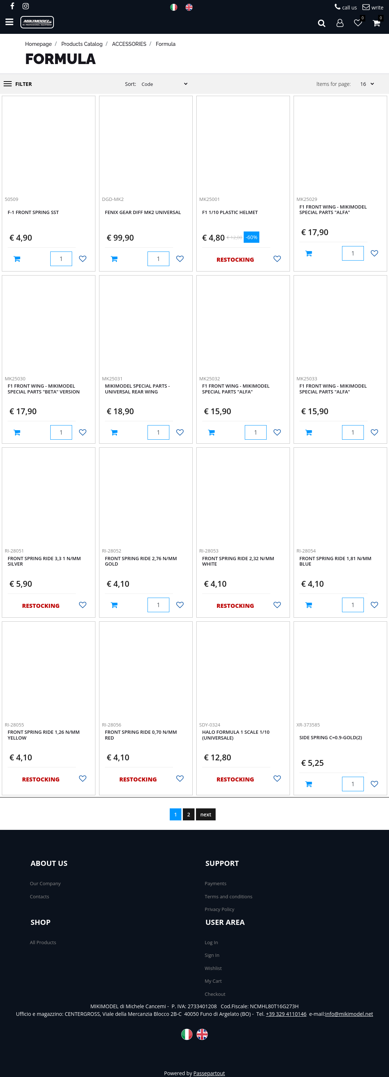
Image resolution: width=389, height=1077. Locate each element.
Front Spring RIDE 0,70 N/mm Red (141, 735)
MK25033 (306, 378)
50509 (11, 199)
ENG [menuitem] (191, 7)
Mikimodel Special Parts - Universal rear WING (137, 389)
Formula (166, 44)
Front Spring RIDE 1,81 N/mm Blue (335, 561)
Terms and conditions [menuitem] (228, 896)
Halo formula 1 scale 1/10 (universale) (236, 735)
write (373, 7)
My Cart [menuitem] (213, 981)
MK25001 (209, 199)
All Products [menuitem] (43, 942)
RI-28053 (209, 550)
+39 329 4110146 (286, 1013)
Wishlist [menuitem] (213, 968)
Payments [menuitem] (216, 883)
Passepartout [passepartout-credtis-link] (209, 1073)
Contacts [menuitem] (39, 896)
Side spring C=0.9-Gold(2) (330, 738)
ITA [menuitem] (176, 7)
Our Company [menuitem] (45, 883)
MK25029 (306, 199)
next (205, 814)
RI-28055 (14, 724)
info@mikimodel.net (349, 1013)
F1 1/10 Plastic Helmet (230, 212)
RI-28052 (111, 550)
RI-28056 (111, 724)
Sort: (130, 83)
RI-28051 (14, 550)
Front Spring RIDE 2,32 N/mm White (238, 561)
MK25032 (209, 378)
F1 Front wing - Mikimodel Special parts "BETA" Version (44, 389)
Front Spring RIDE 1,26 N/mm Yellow (44, 735)
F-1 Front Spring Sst (33, 212)
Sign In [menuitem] (212, 955)
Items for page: (334, 83)
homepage (38, 44)
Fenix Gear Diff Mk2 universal (143, 212)
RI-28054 (306, 550)
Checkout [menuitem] (215, 994)
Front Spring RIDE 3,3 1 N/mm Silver (44, 561)
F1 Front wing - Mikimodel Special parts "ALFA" (333, 210)
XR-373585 (308, 724)
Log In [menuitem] (211, 942)
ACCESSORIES (129, 44)
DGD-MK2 (113, 199)
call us (346, 7)
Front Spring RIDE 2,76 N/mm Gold (141, 561)
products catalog (81, 44)
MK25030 (15, 378)
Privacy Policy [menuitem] (219, 909)
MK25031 (112, 378)
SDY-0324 (209, 724)
